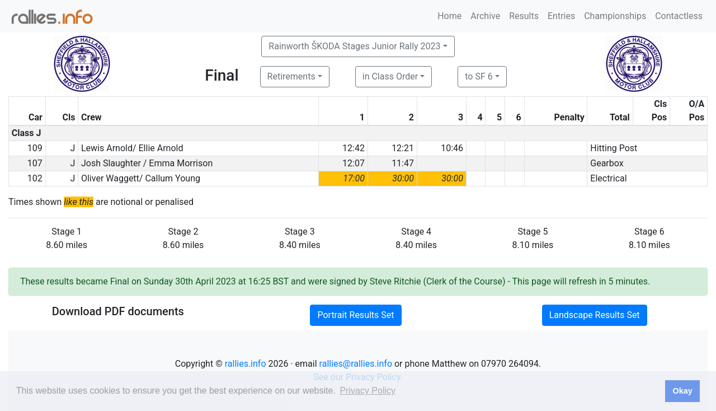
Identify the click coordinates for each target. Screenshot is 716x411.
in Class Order (390, 76)
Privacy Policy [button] (367, 390)
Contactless (679, 16)
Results (524, 16)
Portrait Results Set (355, 315)
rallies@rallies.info (355, 363)
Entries (561, 16)
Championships (615, 16)
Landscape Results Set (594, 315)
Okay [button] (682, 390)
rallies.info (245, 363)
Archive (485, 16)
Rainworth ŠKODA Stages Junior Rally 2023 (354, 46)
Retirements (291, 76)
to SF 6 (478, 76)
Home (449, 16)
